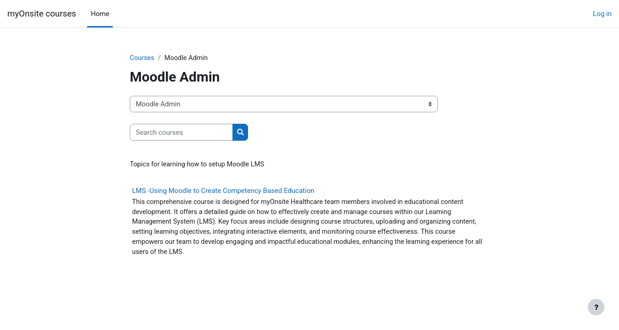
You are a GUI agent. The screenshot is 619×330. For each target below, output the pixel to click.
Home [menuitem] (100, 14)
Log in (602, 14)
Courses (142, 58)
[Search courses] (181, 132)
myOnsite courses (41, 14)
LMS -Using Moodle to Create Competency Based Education (223, 191)
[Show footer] (596, 307)
